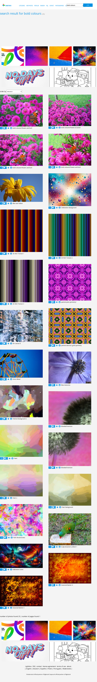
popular (36, 6)
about (69, 666)
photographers (59, 6)
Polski (50, 669)
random (42, 6)
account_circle (11, 128)
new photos (29, 6)
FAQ (47, 6)
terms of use (61, 666)
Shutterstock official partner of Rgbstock (37, 674)
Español (43, 669)
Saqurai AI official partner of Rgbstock (60, 674)
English (28, 669)
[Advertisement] (48, 31)
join (88, 5)
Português (57, 669)
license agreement (49, 666)
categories (22, 6)
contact (51, 6)
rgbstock (6, 5)
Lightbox (28, 666)
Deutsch (36, 669)
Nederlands (67, 669)
